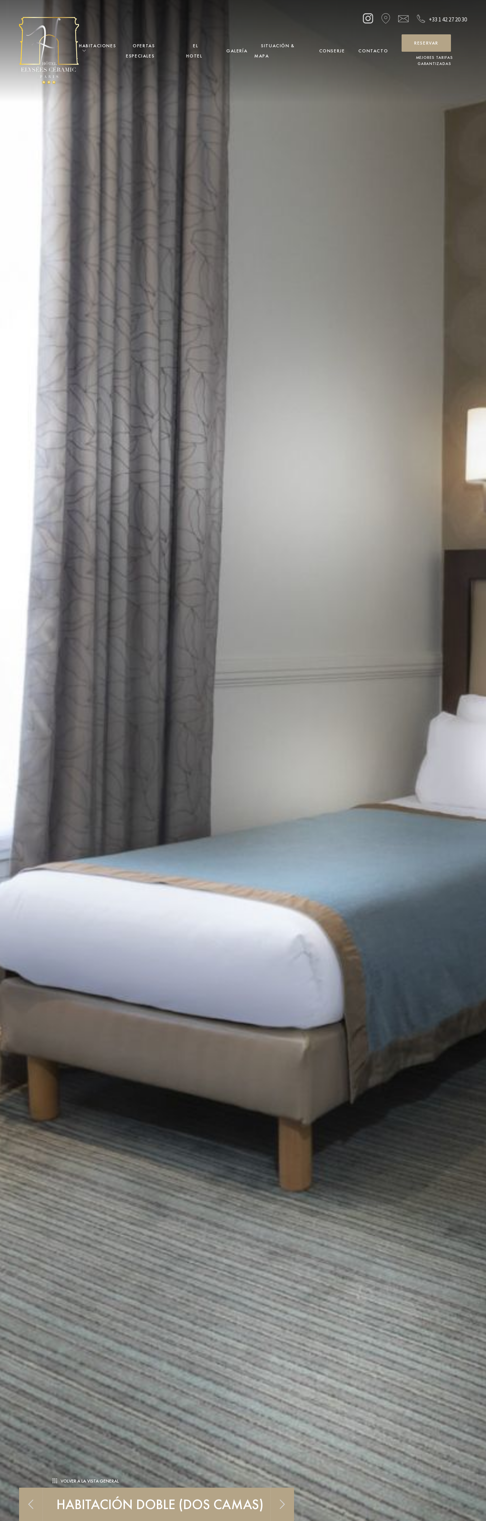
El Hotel (194, 51)
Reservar (426, 43)
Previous (31, 1504)
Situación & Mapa (274, 51)
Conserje (332, 51)
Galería (236, 51)
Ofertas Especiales (140, 51)
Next (282, 1504)
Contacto (373, 51)
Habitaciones (97, 46)
